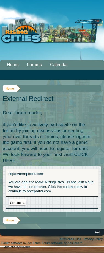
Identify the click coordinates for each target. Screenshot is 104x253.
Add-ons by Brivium (17, 247)
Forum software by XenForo (21, 242)
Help (98, 232)
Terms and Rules (69, 239)
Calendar (59, 64)
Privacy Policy (93, 239)
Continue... (17, 203)
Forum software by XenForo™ (62, 242)
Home (13, 64)
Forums (34, 64)
